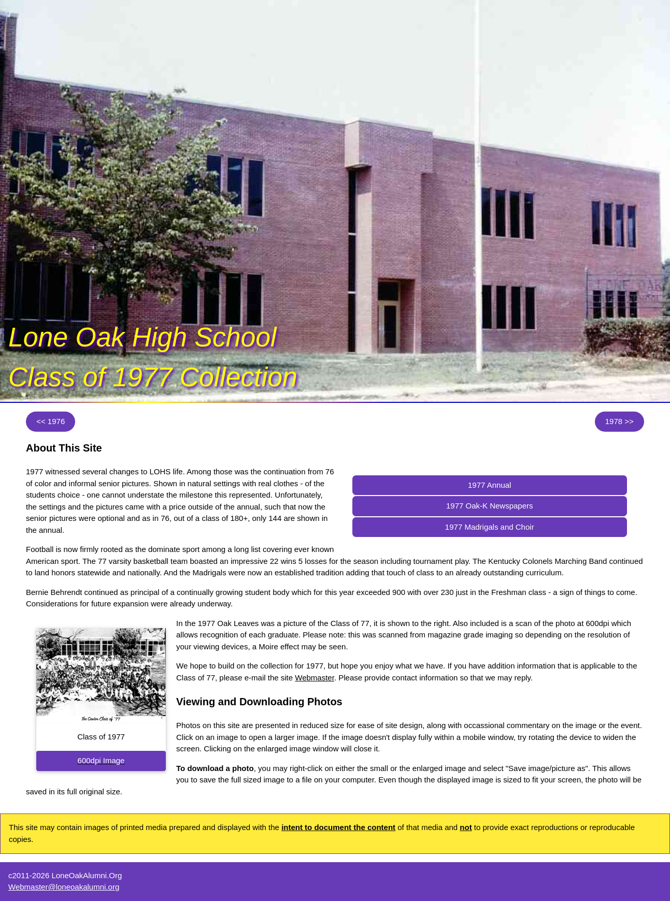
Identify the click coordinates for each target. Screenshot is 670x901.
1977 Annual (489, 485)
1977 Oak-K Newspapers (489, 505)
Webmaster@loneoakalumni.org (63, 886)
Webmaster (314, 677)
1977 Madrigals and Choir (489, 526)
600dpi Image (101, 760)
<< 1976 (50, 421)
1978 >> (619, 421)
